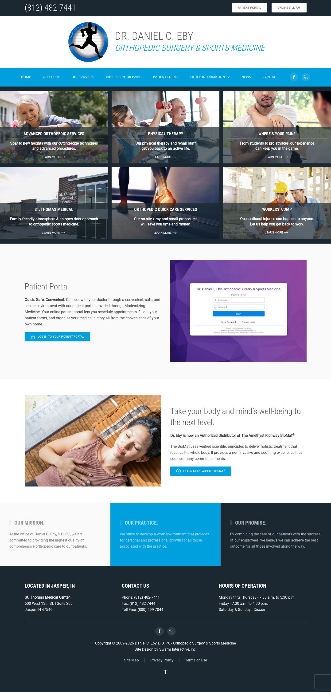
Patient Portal (249, 7)
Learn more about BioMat (200, 471)
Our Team (51, 77)
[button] (165, 672)
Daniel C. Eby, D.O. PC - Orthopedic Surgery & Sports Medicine (185, 643)
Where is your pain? (123, 77)
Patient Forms (166, 77)
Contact (270, 77)
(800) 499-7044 (150, 609)
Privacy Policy (162, 660)
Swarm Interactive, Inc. (178, 649)
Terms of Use (196, 660)
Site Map (131, 660)
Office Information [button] (210, 77)
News (246, 77)
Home (26, 77)
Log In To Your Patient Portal (57, 336)
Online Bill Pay (289, 7)
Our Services (82, 77)
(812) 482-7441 (50, 8)
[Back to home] (88, 41)
